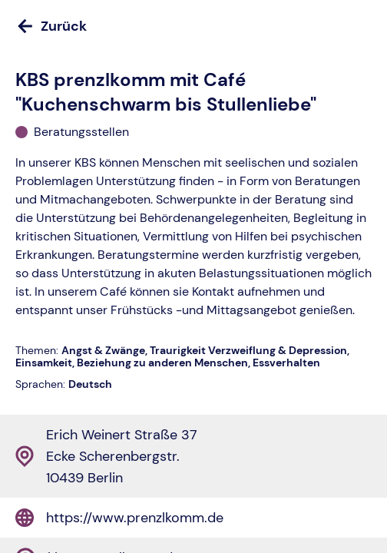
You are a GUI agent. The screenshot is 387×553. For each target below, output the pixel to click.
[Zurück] (193, 26)
